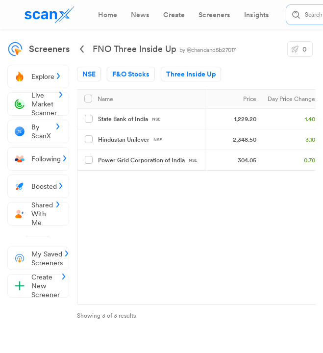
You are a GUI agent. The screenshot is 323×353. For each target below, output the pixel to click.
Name (105, 99)
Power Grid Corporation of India (147, 160)
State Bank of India (129, 119)
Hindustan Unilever (130, 139)
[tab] (107, 14)
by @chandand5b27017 (207, 50)
